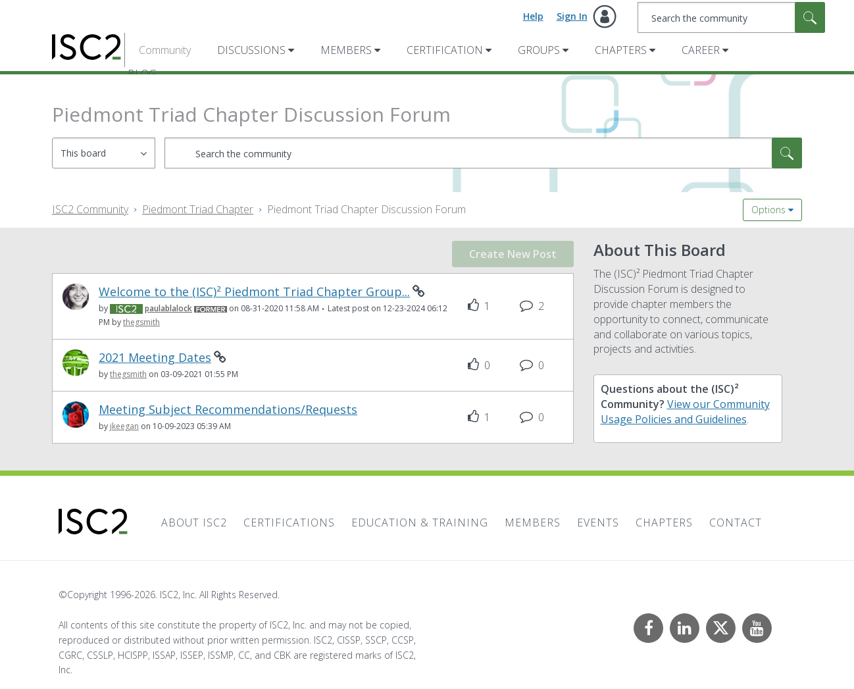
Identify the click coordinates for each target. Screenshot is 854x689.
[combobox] (731, 17)
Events (598, 522)
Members (346, 50)
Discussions (251, 50)
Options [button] (768, 209)
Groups (539, 50)
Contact (735, 522)
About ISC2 (194, 522)
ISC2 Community (90, 209)
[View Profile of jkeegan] (124, 426)
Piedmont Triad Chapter (197, 209)
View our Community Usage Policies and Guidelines (685, 411)
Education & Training (419, 522)
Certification (445, 50)
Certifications (289, 522)
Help (533, 16)
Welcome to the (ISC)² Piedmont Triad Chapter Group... (254, 291)
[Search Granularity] (104, 153)
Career (701, 50)
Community (165, 50)
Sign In (572, 16)
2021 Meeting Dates (155, 357)
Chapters (621, 50)
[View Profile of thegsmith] (141, 322)
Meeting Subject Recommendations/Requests (228, 409)
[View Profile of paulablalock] (168, 308)
